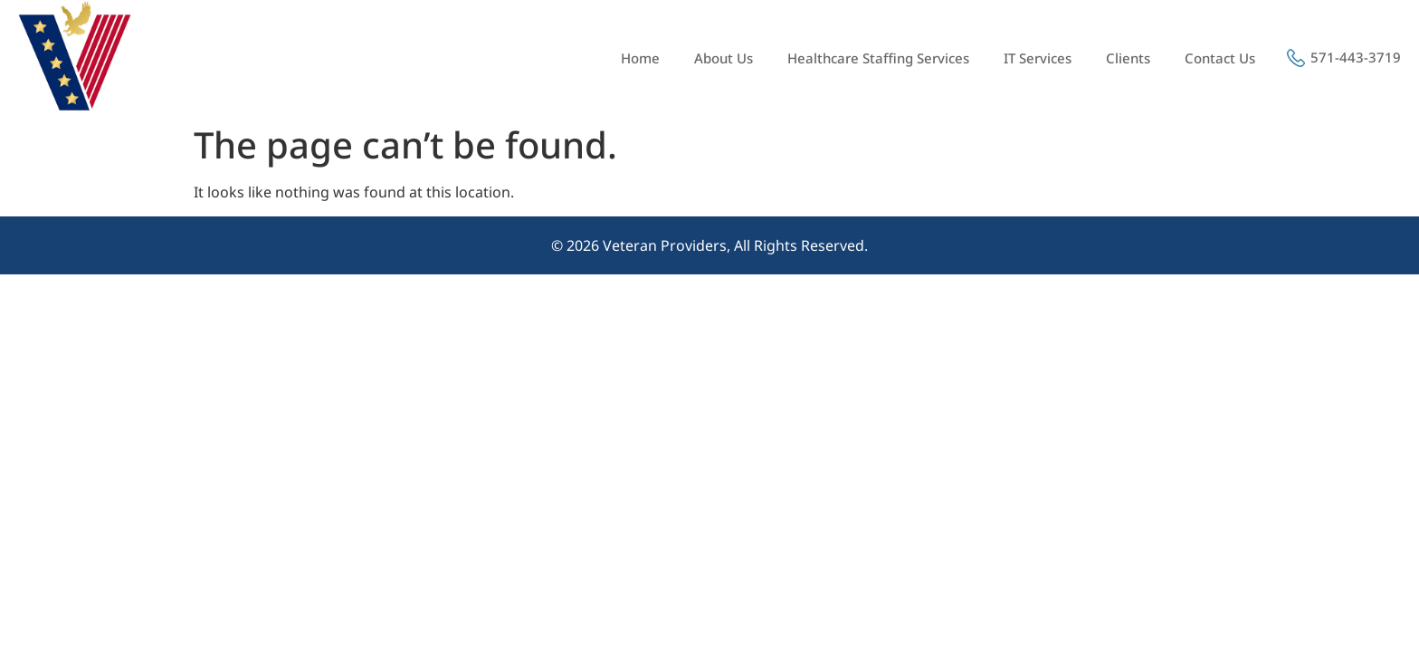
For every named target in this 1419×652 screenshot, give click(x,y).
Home (640, 58)
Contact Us (1220, 58)
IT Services (1037, 58)
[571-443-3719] (1296, 58)
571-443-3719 (1355, 57)
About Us (723, 58)
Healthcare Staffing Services (878, 58)
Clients (1128, 58)
